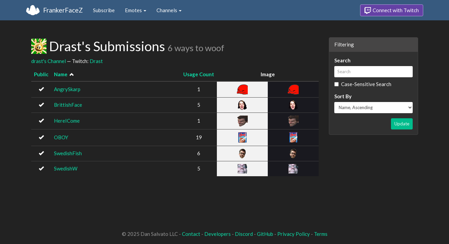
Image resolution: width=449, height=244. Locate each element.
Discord (244, 234)
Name (61, 74)
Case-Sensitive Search (362, 84)
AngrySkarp (67, 89)
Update (401, 123)
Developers (217, 234)
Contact (191, 234)
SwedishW (65, 168)
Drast (96, 61)
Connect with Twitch (391, 10)
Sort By (343, 96)
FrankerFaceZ (63, 10)
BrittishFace (68, 105)
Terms (321, 234)
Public (41, 74)
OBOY (61, 137)
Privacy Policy (293, 234)
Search (342, 60)
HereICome (67, 121)
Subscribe (104, 10)
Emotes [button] (135, 10)
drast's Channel (48, 61)
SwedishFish (68, 153)
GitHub (265, 234)
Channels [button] (169, 10)
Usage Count (198, 74)
